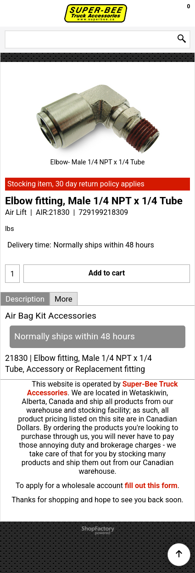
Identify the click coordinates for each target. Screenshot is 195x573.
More (63, 298)
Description (25, 298)
